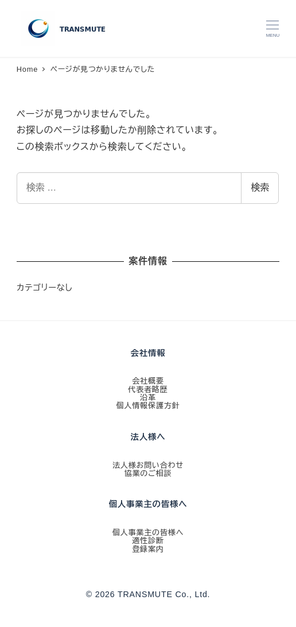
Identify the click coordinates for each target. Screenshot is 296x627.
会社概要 (148, 381)
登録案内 (148, 549)
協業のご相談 (148, 473)
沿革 (148, 397)
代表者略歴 (148, 389)
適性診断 (148, 540)
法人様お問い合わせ (148, 465)
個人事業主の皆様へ (148, 532)
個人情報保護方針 (148, 405)
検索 (260, 187)
